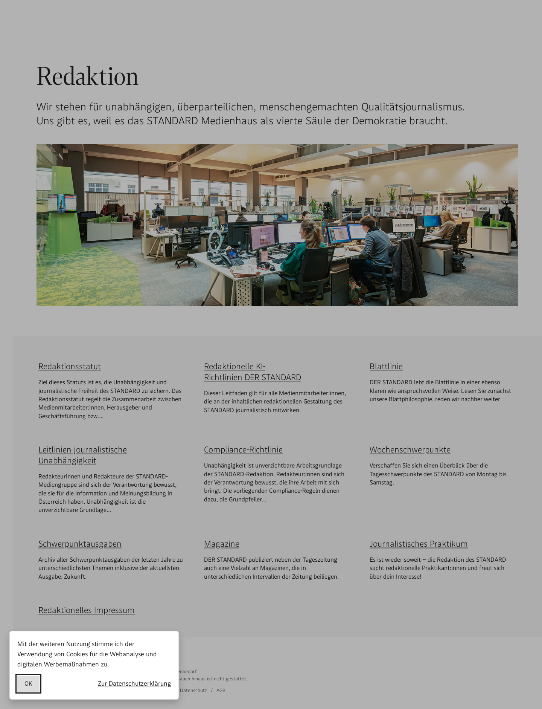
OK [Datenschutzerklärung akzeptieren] (28, 683)
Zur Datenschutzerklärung (134, 683)
